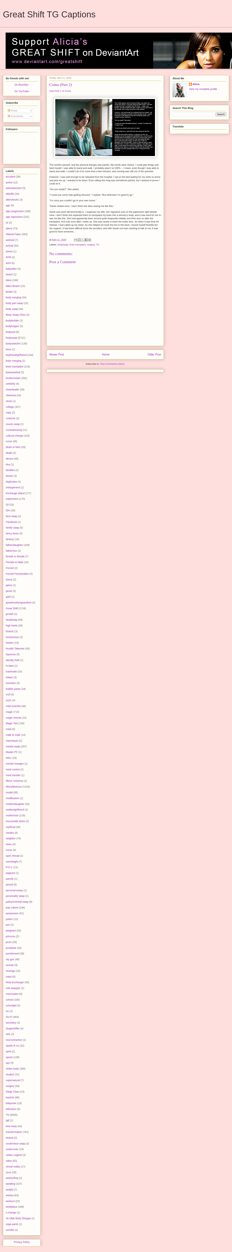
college (10, 406)
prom (9, 942)
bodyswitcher (13, 343)
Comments (15, 116)
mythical (10, 827)
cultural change (14, 435)
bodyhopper (12, 326)
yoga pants (12, 1224)
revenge (10, 970)
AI (7, 222)
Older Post (154, 354)
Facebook (11, 522)
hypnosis (11, 654)
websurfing (12, 1178)
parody (10, 878)
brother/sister (13, 378)
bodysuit (10, 332)
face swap (11, 516)
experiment (12, 498)
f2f (7, 504)
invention (11, 683)
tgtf (7, 1120)
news (9, 844)
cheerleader (12, 389)
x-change (11, 1212)
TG (97, 244)
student (10, 1074)
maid (8, 729)
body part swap (14, 303)
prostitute (11, 947)
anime (9, 251)
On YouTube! (21, 91)
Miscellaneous (14, 786)
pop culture (12, 907)
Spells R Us (12, 1045)
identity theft (13, 660)
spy (8, 1062)
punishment (12, 953)
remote (10, 965)
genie (9, 591)
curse (9, 441)
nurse (9, 850)
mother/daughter (15, 804)
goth (8, 596)
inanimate (11, 671)
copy (8, 412)
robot (9, 976)
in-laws (10, 665)
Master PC (12, 752)
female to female (15, 556)
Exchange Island (15, 493)
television (11, 1109)
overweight (12, 861)
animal (9, 245)
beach (9, 274)
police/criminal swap (17, 901)
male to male (13, 734)
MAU (8, 757)
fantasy (10, 539)
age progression (15, 211)
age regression (14, 216)
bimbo (9, 291)
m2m (8, 700)
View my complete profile (203, 89)
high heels (11, 625)
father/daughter (14, 545)
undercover (12, 1149)
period (9, 884)
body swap (12, 309)
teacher (10, 1097)
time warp (11, 1126)
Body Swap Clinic (16, 314)
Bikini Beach (13, 286)
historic (10, 631)
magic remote (13, 717)
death (9, 452)
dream (9, 475)
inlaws (9, 677)
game (9, 585)
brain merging (13, 360)
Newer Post (56, 354)
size (8, 1034)
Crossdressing (14, 429)
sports (9, 1057)
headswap (11, 619)
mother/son (12, 815)
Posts (12, 110)
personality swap (15, 896)
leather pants (13, 688)
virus (8, 1172)
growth (9, 614)
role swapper (13, 988)
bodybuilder (12, 320)
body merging (13, 297)
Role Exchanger (15, 982)
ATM (8, 257)
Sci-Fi (9, 1016)
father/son (11, 550)
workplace (11, 1206)
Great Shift (12, 608)
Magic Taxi (12, 723)
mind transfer (13, 775)
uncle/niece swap (15, 1143)
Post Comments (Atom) (112, 364)
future (9, 579)
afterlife (10, 193)
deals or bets (13, 447)
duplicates (11, 481)
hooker (10, 642)
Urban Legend (14, 1155)
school (9, 999)
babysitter (11, 268)
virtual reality (13, 1166)
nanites (10, 832)
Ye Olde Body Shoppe (18, 1218)
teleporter (11, 1103)
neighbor (11, 838)
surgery (91, 244)
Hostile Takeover (15, 648)
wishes (10, 1195)
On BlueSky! (21, 84)
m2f (8, 694)
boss (8, 349)
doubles (10, 470)
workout (10, 1201)
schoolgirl (11, 1005)
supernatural (13, 1080)
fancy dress (12, 533)
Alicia (196, 84)
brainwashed (13, 372)
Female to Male (14, 562)
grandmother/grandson (19, 602)
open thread (12, 855)
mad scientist (13, 706)
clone (9, 401)
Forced (10, 568)
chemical (11, 395)
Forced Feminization (17, 573)
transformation (14, 1132)
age (8, 205)
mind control (13, 769)
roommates (12, 993)
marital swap (13, 746)
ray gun (10, 959)
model (9, 792)
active (9, 182)
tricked (9, 1137)
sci (7, 1011)
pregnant (11, 930)
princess (10, 936)
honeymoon (12, 637)
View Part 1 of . (60, 91)
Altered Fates (13, 234)
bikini (9, 280)
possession (12, 913)
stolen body (12, 1068)
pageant (10, 873)
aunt (8, 263)
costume (10, 418)
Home (106, 354)
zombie (10, 1229)
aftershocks (12, 199)
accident (10, 176)
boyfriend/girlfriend (16, 354)
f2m (8, 510)
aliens (9, 228)
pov (8, 924)
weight (9, 1189)
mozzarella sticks (15, 821)
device (9, 458)
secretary (11, 1022)
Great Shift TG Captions (49, 14)
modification (12, 798)
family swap (12, 527)
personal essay (14, 890)
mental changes (15, 763)
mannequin (12, 740)
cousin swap (13, 424)
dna (8, 464)
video (9, 1160)
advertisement (14, 188)
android (10, 240)
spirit (8, 1051)
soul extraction (14, 1039)
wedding (10, 1183)
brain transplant (77, 244)
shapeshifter (13, 1028)
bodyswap (63, 244)
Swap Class (12, 1091)
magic (9, 711)
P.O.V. (9, 867)
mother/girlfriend (15, 809)
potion (9, 919)
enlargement (13, 487)
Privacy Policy (22, 1242)
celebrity (10, 383)
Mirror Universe (14, 780)
